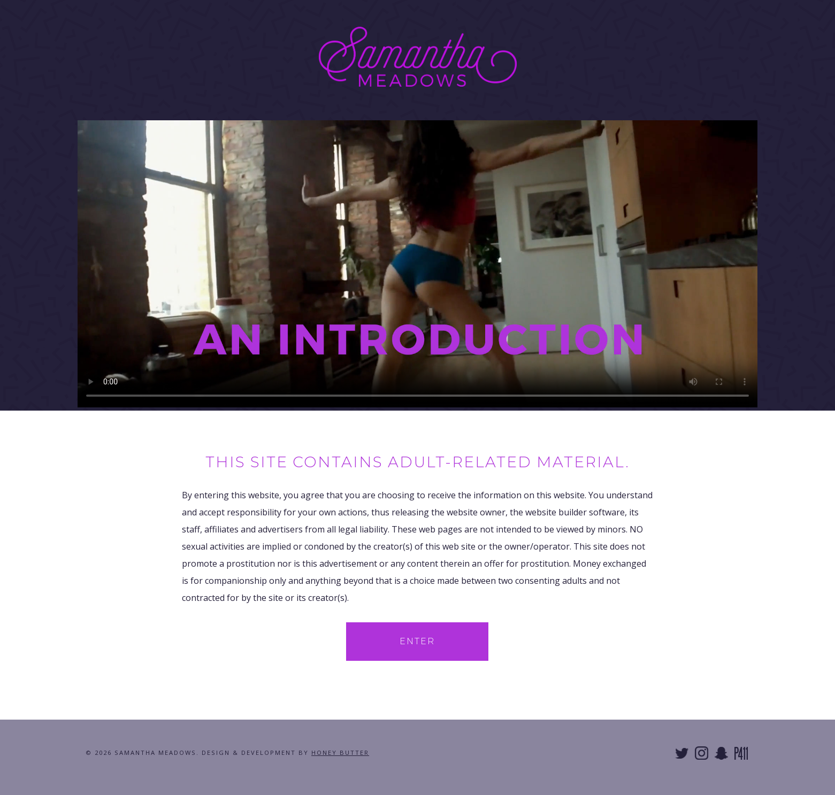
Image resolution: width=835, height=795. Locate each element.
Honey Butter (340, 752)
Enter (417, 641)
